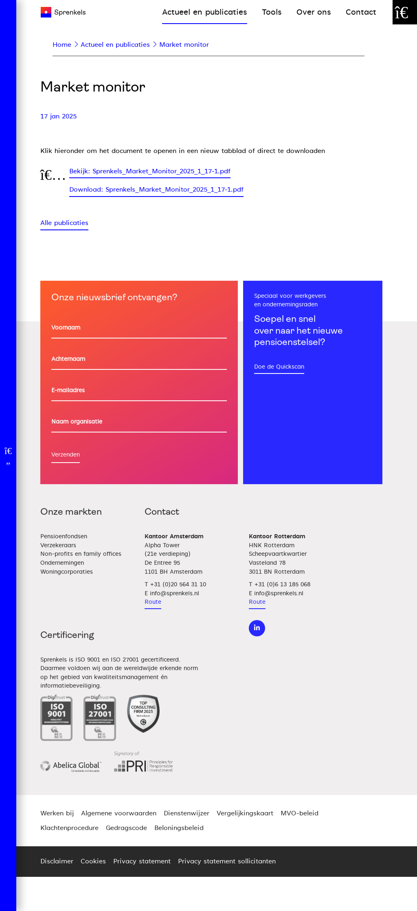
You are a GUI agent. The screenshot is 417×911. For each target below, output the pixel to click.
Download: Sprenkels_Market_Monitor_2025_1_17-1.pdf (156, 189)
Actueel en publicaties (204, 12)
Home (62, 44)
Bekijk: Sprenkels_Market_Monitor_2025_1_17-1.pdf (149, 171)
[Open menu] (8, 456)
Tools (272, 12)
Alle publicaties (64, 223)
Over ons (313, 12)
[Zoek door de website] (405, 12)
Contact (361, 12)
